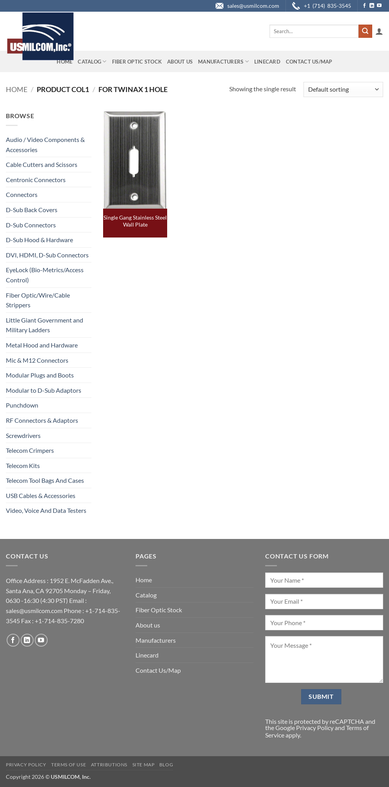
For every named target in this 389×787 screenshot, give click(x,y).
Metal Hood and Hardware (42, 345)
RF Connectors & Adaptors (42, 420)
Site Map (143, 765)
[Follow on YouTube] (379, 6)
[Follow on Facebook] (364, 6)
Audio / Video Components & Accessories (45, 144)
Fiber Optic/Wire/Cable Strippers (38, 300)
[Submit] (365, 31)
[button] (379, 31)
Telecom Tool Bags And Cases (45, 480)
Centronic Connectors (36, 179)
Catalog (92, 61)
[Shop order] (343, 89)
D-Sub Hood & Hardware (39, 239)
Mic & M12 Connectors (37, 360)
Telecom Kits (23, 465)
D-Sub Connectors (31, 225)
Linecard (267, 61)
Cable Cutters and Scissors (41, 164)
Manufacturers (223, 61)
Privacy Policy (315, 727)
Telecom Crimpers (30, 450)
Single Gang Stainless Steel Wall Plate (135, 221)
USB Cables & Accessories (40, 495)
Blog (166, 765)
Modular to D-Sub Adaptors (43, 390)
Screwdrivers (23, 435)
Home (64, 61)
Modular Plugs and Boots (40, 375)
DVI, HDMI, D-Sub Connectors (47, 255)
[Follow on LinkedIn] (371, 6)
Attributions (109, 765)
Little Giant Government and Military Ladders (44, 325)
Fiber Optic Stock (137, 61)
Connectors (21, 194)
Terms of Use (68, 765)
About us (180, 61)
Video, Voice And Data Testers (46, 510)
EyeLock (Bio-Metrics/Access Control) (45, 275)
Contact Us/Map (309, 61)
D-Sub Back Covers (31, 209)
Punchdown (22, 405)
